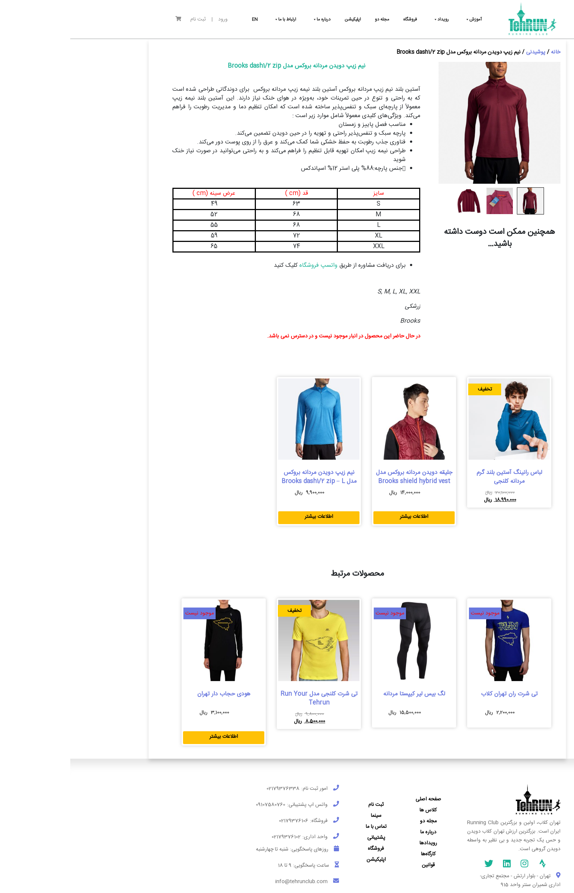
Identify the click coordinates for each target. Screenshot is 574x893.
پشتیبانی (306, 837)
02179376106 (223, 821)
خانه (485, 52)
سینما (306, 815)
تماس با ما (305, 826)
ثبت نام (127, 19)
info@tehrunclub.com (231, 881)
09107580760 (200, 804)
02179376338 (212, 788)
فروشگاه (306, 848)
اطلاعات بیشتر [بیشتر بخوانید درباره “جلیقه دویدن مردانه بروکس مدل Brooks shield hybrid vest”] (343, 516)
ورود (152, 19)
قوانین (358, 865)
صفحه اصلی (358, 799)
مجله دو (358, 821)
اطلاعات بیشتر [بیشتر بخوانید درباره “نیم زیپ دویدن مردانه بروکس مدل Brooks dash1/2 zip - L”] (248, 516)
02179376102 (215, 837)
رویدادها (358, 843)
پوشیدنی (465, 52)
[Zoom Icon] (429, 123)
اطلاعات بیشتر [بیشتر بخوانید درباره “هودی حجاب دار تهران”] (153, 736)
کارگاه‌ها (358, 854)
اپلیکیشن (306, 859)
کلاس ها (357, 810)
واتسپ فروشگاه (247, 265)
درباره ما (358, 832)
